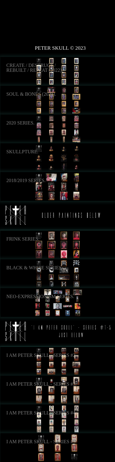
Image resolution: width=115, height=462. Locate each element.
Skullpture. (22, 151)
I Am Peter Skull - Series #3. (41, 384)
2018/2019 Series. (26, 180)
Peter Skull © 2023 (60, 48)
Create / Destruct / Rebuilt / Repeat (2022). (34, 68)
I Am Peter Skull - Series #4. (41, 412)
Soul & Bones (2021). (31, 94)
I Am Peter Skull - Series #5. (41, 441)
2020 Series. (20, 123)
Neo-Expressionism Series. (40, 296)
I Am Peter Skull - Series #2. (41, 355)
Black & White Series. (34, 267)
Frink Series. (22, 239)
